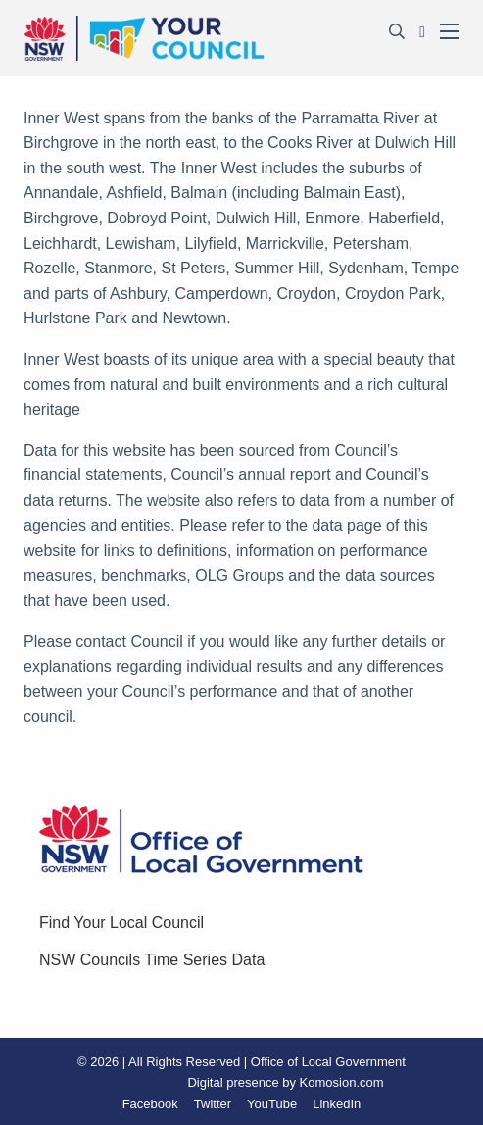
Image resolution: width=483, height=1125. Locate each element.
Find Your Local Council (121, 922)
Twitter (212, 1104)
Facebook (150, 1104)
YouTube (272, 1104)
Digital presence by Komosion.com (285, 1082)
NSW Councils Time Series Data (152, 960)
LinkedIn (337, 1104)
